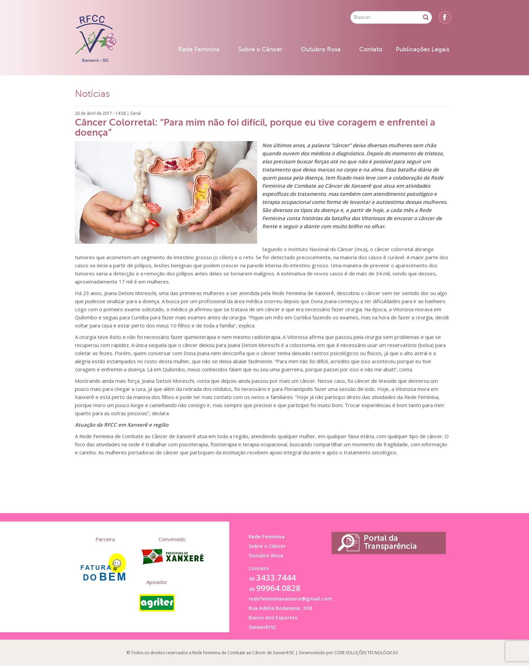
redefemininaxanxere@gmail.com (290, 598)
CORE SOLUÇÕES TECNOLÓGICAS (366, 653)
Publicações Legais (422, 49)
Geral (135, 113)
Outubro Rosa (321, 49)
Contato (370, 49)
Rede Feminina (199, 49)
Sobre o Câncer (260, 49)
